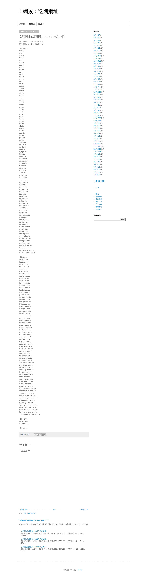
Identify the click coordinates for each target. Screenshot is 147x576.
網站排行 (99, 202)
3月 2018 (97, 170)
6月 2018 (97, 162)
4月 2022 (97, 45)
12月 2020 (97, 87)
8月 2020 (97, 97)
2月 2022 (97, 51)
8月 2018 (97, 157)
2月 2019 (97, 141)
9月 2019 (97, 123)
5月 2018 (97, 164)
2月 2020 (97, 113)
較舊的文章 (84, 510)
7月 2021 (97, 69)
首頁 (53, 510)
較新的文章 (24, 510)
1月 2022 (97, 53)
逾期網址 (99, 209)
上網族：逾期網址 (38, 11)
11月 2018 (97, 149)
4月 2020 (97, 107)
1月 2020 (97, 115)
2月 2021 (97, 82)
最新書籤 (22, 24)
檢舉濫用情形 (99, 181)
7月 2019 (97, 128)
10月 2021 (97, 61)
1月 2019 (97, 144)
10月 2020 (97, 92)
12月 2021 (97, 56)
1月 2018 (97, 175)
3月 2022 (97, 48)
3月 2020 (97, 110)
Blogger (80, 570)
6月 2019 (97, 131)
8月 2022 (97, 35)
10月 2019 (97, 120)
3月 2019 (97, 138)
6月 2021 (97, 71)
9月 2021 (97, 64)
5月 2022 (97, 43)
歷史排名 (99, 204)
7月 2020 (97, 100)
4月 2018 (97, 167)
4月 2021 (97, 76)
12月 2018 (97, 146)
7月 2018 (97, 159)
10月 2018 (97, 151)
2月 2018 (97, 172)
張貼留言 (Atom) (29, 513)
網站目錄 (41, 24)
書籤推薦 (32, 24)
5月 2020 (97, 105)
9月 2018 (97, 154)
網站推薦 (99, 207)
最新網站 (99, 196)
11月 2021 (97, 58)
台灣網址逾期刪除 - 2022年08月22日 (33, 520)
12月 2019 (97, 118)
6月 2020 (97, 102)
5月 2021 (97, 74)
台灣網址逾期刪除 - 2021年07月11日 (33, 539)
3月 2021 (97, 79)
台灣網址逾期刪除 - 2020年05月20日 (33, 531)
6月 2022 (97, 40)
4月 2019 (97, 136)
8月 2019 (97, 126)
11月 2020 (97, 89)
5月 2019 (97, 133)
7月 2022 (97, 38)
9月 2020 (97, 94)
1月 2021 (97, 84)
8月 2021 (97, 66)
